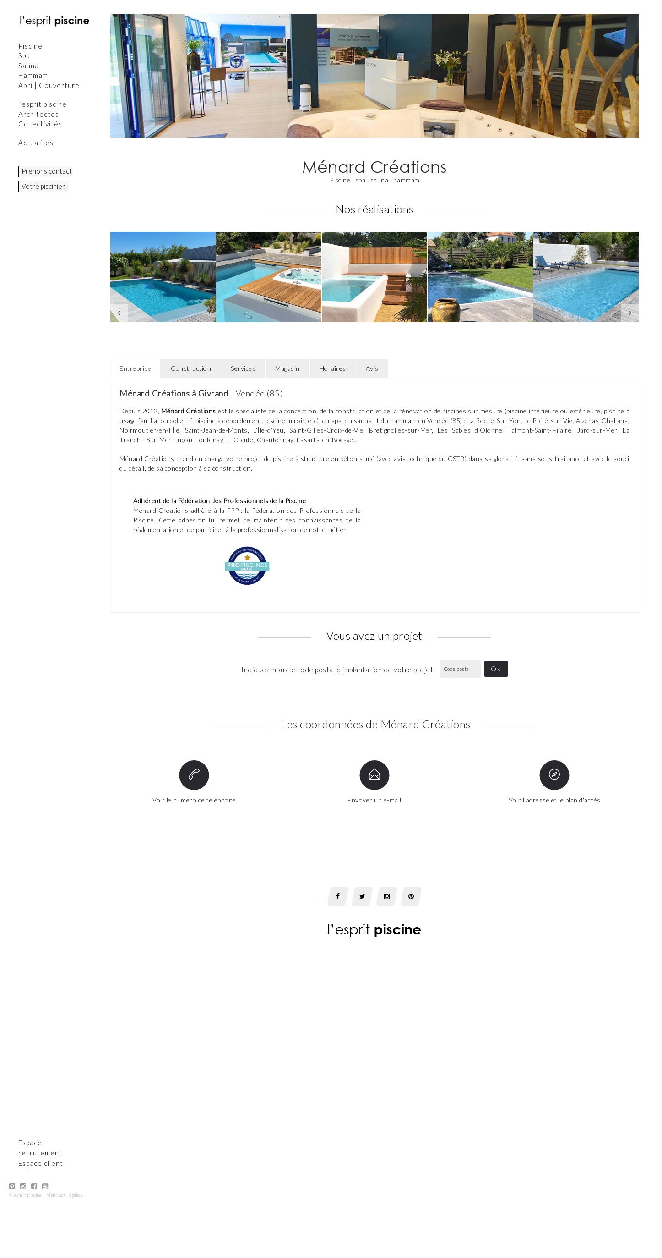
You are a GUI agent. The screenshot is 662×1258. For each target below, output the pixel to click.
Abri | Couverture (49, 85)
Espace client (40, 996)
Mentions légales (64, 1028)
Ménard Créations (188, 411)
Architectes (38, 114)
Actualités (36, 142)
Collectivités (40, 124)
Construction (191, 368)
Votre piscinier (43, 186)
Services (243, 368)
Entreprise (135, 368)
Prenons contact (47, 171)
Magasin (287, 368)
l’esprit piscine (42, 104)
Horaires (333, 368)
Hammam (33, 75)
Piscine (30, 46)
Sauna (28, 65)
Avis (372, 368)
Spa (24, 55)
